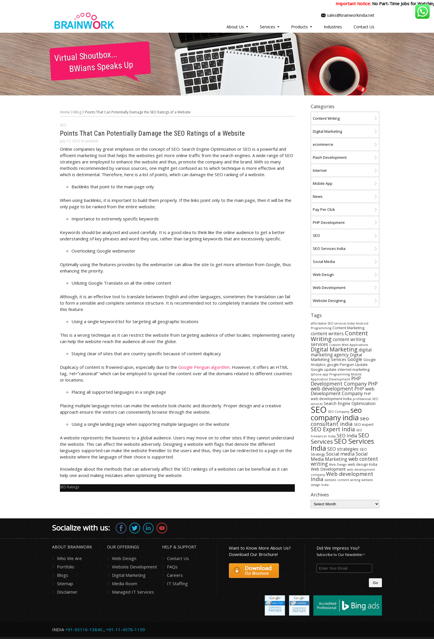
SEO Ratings (69, 487)
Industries (333, 27)
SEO (63, 125)
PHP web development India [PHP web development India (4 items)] (341, 396)
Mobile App (322, 183)
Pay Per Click (324, 209)
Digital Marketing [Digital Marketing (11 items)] (334, 349)
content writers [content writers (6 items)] (327, 333)
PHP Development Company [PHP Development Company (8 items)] (339, 381)
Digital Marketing (327, 131)
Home (65, 112)
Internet (320, 170)
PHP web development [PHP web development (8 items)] (344, 386)
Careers (175, 575)
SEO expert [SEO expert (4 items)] (364, 424)
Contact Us (364, 27)
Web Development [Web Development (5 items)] (328, 469)
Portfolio (65, 567)
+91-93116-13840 (83, 629)
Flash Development (330, 157)
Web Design (323, 274)
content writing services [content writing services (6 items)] (338, 341)
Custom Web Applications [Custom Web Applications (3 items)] (348, 345)
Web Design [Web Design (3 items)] (338, 465)
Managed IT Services (133, 592)
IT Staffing (177, 583)
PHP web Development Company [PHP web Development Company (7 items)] (342, 391)
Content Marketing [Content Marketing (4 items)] (348, 327)
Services (267, 27)
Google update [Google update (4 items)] (323, 369)
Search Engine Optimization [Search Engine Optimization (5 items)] (350, 403)
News (318, 196)
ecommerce (323, 144)
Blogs (62, 575)
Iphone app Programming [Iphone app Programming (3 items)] (330, 374)
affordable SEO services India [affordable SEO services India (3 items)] (333, 323)
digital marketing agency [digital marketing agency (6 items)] (341, 352)
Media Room (124, 583)
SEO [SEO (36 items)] (319, 409)
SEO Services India (329, 248)
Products (299, 27)
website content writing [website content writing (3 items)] (342, 480)
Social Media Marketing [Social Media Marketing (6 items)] (339, 456)
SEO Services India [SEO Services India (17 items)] (342, 444)
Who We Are (69, 558)
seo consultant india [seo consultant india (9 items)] (340, 421)
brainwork (89, 141)
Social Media (324, 261)
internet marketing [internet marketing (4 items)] (353, 369)
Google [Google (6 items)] (354, 359)
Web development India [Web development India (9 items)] (342, 476)
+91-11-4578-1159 (125, 629)
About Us (235, 27)
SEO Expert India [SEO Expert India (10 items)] (333, 429)
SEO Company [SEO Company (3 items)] (338, 412)
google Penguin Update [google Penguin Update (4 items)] (347, 364)
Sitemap (65, 583)
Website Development (134, 567)
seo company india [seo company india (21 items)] (336, 413)
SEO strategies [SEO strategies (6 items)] (342, 449)
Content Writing (326, 118)
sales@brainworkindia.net (350, 15)
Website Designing (329, 300)
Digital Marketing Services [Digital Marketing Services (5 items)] (336, 357)
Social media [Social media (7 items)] (340, 453)
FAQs (172, 567)
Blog (77, 112)
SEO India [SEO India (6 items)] (347, 435)
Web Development (329, 287)
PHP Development (329, 222)
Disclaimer (67, 592)
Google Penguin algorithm (204, 367)
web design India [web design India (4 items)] (362, 464)
